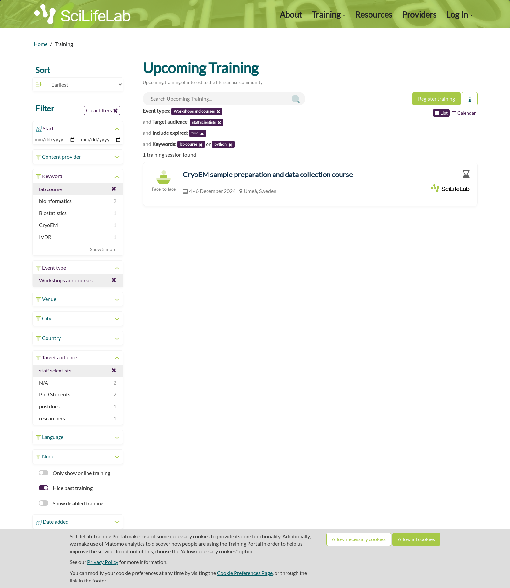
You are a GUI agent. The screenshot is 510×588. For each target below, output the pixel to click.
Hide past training (66, 488)
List (441, 113)
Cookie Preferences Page (245, 573)
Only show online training (74, 473)
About (291, 14)
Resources (373, 14)
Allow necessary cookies (359, 539)
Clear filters (102, 110)
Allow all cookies (416, 539)
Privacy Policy (102, 562)
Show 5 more (103, 249)
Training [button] (328, 14)
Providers (419, 14)
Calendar (464, 113)
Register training (436, 98)
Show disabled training (71, 503)
